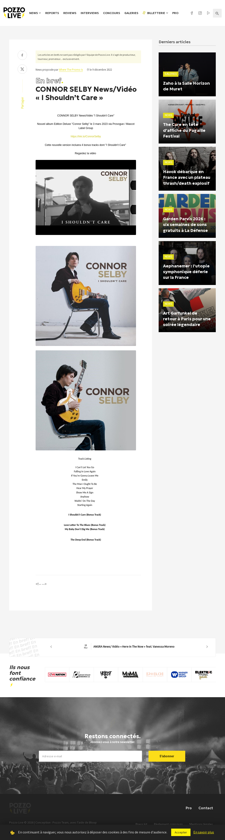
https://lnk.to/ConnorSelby (86, 136)
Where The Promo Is (71, 70)
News (33, 13)
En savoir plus (203, 832)
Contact (205, 808)
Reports (52, 13)
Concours (111, 13)
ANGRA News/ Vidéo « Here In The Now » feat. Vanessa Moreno (129, 646)
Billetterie (153, 13)
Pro (175, 13)
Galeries (131, 13)
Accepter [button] (181, 832)
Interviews (90, 13)
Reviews (69, 13)
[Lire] (81, 235)
